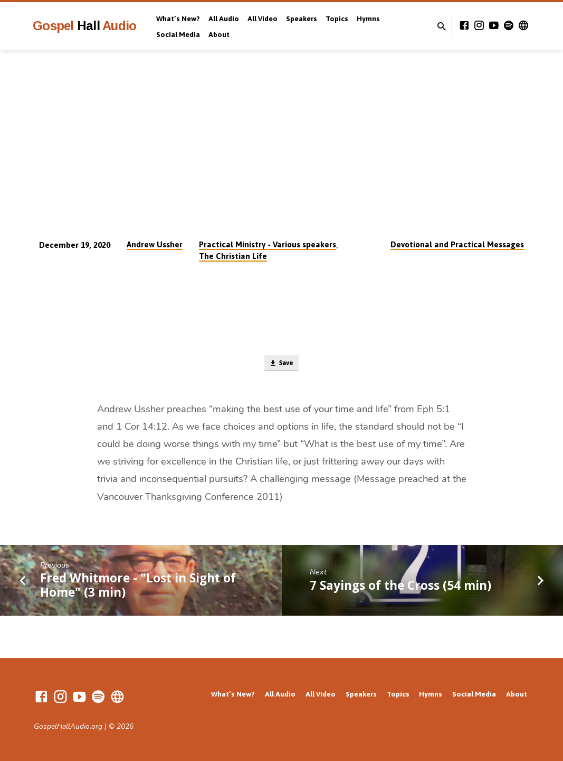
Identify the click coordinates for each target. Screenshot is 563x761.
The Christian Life (233, 256)
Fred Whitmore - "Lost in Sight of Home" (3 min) (138, 587)
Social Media (178, 34)
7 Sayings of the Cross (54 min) (400, 588)
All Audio (223, 18)
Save (281, 364)
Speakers (301, 18)
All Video (262, 18)
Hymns (368, 18)
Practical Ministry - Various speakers (267, 244)
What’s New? (178, 18)
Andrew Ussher (155, 244)
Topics (337, 18)
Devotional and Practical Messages (457, 244)
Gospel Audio (84, 25)
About (219, 34)
